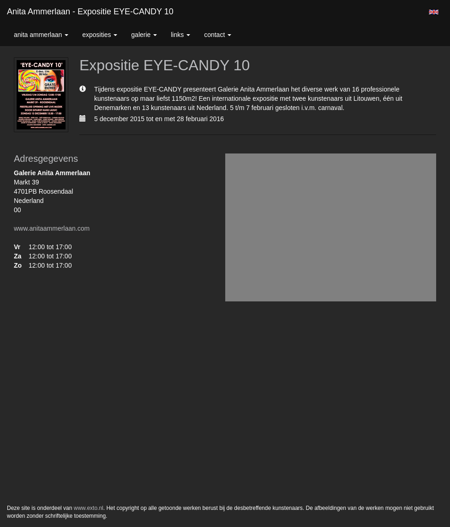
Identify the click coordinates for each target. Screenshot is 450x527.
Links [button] (180, 34)
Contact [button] (217, 34)
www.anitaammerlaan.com (52, 228)
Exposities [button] (99, 34)
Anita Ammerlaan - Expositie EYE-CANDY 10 (90, 11)
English (433, 12)
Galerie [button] (144, 34)
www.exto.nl (88, 508)
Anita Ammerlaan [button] (41, 34)
